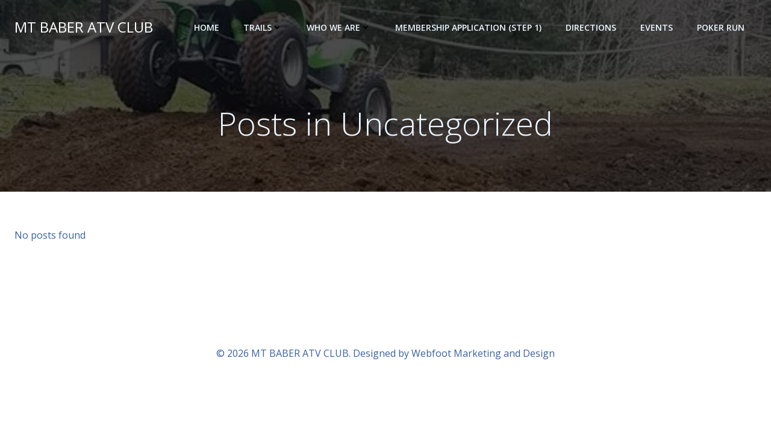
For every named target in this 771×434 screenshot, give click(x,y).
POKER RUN (720, 27)
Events (656, 27)
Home (206, 27)
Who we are (339, 27)
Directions (591, 27)
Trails (262, 27)
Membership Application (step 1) (468, 27)
